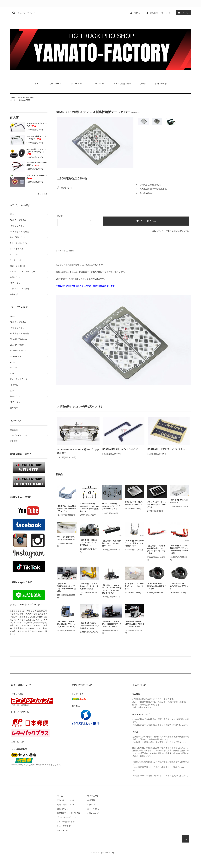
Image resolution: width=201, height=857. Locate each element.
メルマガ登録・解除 (122, 83)
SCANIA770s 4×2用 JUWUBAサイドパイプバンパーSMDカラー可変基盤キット (89, 507)
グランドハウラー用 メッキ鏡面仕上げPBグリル (134, 503)
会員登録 (154, 13)
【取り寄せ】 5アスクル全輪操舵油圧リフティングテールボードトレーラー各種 (156, 549)
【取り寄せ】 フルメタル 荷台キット (179, 501)
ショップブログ (64, 826)
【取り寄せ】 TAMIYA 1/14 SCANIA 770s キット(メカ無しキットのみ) (66, 624)
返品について (158, 231)
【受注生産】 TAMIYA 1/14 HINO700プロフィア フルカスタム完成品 (111, 624)
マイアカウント (94, 796)
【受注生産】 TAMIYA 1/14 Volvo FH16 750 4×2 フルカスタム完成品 (134, 624)
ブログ (143, 83)
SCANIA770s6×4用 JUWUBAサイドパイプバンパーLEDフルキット (111, 507)
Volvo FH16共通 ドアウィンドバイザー (36, 137)
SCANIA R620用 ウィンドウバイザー (121, 449)
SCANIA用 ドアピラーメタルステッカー (168, 449)
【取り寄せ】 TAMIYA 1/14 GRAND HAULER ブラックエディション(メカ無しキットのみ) (112, 589)
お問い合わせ (161, 83)
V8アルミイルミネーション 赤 (37, 177)
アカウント (138, 13)
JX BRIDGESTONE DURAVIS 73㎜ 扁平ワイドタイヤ (156, 586)
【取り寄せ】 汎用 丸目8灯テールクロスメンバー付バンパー (111, 543)
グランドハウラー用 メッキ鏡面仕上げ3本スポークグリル (157, 504)
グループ (76, 83)
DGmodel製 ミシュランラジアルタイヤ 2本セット (36, 151)
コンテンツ (98, 83)
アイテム (183, 13)
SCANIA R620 (24, 100)
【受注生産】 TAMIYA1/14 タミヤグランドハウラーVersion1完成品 (66, 587)
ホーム (37, 83)
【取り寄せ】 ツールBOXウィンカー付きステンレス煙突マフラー (134, 543)
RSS (59, 830)
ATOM (65, 830)
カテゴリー (55, 83)
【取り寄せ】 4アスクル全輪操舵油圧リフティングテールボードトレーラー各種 (179, 549)
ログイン (168, 13)
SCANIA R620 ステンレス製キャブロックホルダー (78, 451)
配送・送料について (66, 804)
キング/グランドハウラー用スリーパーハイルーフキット (134, 586)
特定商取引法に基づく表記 (177, 231)
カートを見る (93, 809)
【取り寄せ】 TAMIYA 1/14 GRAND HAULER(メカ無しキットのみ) (89, 625)
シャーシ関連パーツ (26, 98)
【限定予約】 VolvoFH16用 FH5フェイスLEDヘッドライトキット (66, 508)
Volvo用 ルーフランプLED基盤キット (36, 164)
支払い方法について (66, 800)
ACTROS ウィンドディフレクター (37, 124)
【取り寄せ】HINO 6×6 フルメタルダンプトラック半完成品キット (89, 542)
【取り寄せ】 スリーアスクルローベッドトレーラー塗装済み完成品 (89, 586)
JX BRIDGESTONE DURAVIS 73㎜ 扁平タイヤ (179, 586)
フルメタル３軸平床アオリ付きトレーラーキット (66, 538)
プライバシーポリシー (66, 817)
